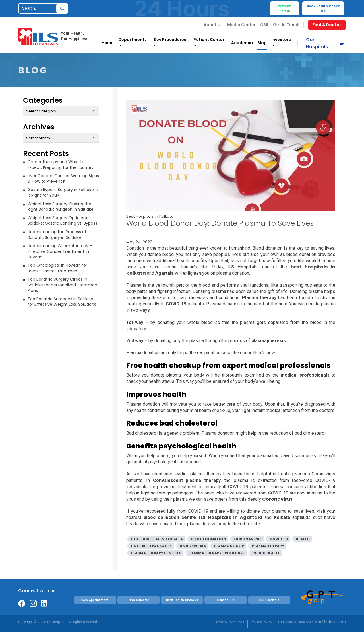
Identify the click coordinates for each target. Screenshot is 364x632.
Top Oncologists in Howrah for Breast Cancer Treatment (57, 268)
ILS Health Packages (151, 545)
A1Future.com (332, 622)
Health (303, 539)
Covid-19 (279, 539)
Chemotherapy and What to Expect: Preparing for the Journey (61, 164)
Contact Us (225, 600)
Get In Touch (286, 25)
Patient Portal (284, 8)
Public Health (266, 553)
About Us (213, 25)
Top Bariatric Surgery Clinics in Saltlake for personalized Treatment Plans (63, 284)
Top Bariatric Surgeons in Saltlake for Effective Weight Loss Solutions (62, 301)
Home (108, 43)
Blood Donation (208, 539)
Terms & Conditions (229, 622)
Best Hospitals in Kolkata (150, 216)
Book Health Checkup (182, 600)
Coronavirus (248, 539)
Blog (262, 43)
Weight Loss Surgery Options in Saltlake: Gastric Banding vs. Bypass (62, 220)
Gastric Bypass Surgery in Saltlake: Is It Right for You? (63, 192)
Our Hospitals (317, 43)
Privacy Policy (261, 622)
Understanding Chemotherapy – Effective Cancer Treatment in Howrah (60, 251)
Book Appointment (95, 600)
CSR (264, 25)
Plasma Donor (229, 545)
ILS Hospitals (193, 545)
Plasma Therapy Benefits (156, 553)
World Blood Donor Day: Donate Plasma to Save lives (220, 223)
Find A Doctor (326, 25)
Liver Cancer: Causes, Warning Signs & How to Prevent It (63, 178)
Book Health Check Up (323, 8)
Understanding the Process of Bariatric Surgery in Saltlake (57, 234)
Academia (242, 43)
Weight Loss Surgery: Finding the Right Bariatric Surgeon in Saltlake (61, 206)
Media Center (241, 25)
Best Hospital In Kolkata (157, 539)
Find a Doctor (139, 600)
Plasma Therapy (268, 545)
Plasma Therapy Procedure (217, 553)
